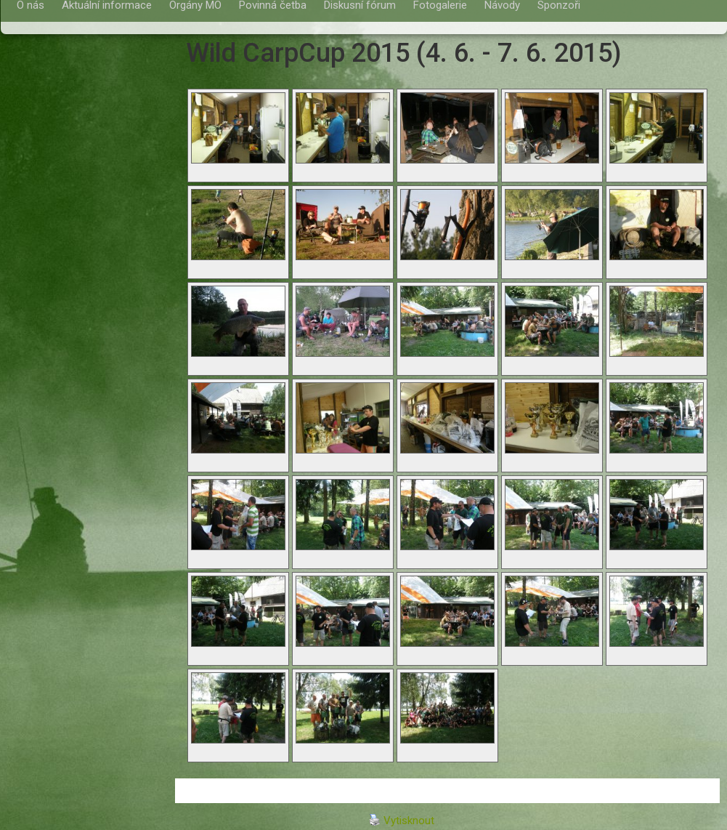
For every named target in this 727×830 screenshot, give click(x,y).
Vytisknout (401, 820)
